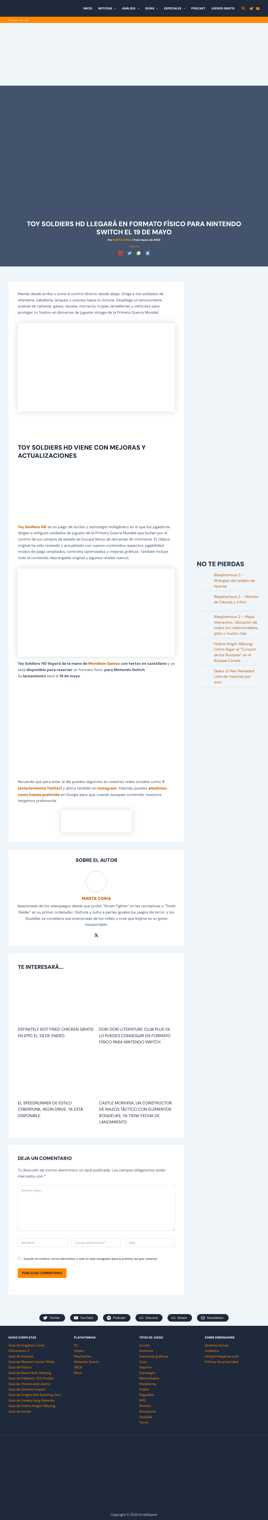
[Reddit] (121, 253)
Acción (144, 1343)
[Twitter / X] (96, 933)
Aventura (146, 1349)
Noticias (24, 20)
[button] (114, 8)
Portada (13, 20)
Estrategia (147, 1371)
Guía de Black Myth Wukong (29, 1371)
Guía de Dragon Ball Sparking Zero (34, 1393)
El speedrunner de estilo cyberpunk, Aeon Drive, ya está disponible (51, 1108)
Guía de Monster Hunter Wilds (31, 1360)
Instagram (107, 787)
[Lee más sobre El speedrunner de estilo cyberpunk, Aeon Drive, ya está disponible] (56, 1073)
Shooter (145, 1404)
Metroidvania (149, 1376)
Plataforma (147, 1382)
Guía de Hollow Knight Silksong (31, 1404)
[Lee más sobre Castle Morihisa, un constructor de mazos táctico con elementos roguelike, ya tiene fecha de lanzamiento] (137, 1073)
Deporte (145, 1365)
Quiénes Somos (216, 1343)
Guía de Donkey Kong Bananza (31, 1398)
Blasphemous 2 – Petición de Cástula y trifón (236, 599)
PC (76, 1343)
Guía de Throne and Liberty (29, 1382)
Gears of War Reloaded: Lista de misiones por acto (234, 677)
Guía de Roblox (20, 1365)
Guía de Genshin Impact (26, 1387)
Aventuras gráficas (153, 1354)
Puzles (144, 1387)
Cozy (143, 1360)
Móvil (78, 1371)
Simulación (147, 1409)
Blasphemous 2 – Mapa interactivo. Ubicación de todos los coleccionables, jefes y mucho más (236, 625)
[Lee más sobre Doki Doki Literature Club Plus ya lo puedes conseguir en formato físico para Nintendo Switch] (137, 999)
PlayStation (82, 1354)
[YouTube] (258, 8)
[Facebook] (148, 253)
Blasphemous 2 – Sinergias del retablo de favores (234, 580)
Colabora (212, 1349)
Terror (143, 1420)
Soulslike (145, 1415)
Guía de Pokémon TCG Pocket (30, 1376)
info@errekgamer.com (222, 1354)
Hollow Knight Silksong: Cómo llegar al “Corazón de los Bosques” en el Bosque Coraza (235, 652)
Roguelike (146, 1393)
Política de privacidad (221, 1360)
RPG (142, 1398)
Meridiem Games (104, 663)
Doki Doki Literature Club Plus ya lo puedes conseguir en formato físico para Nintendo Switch (135, 1034)
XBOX (78, 1365)
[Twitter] (251, 8)
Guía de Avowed (20, 1354)
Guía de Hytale (19, 1409)
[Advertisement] (134, 54)
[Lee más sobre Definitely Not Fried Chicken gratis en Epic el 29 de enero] (56, 999)
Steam (79, 1349)
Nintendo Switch (86, 1360)
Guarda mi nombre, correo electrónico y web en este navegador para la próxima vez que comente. (90, 1257)
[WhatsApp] (139, 253)
